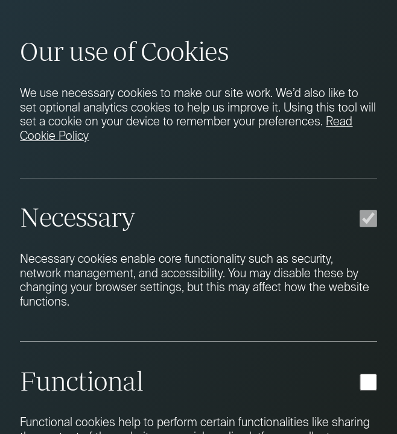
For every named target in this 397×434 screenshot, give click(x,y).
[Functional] (368, 382)
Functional (81, 381)
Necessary (77, 217)
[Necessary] (368, 218)
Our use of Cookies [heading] (124, 51)
